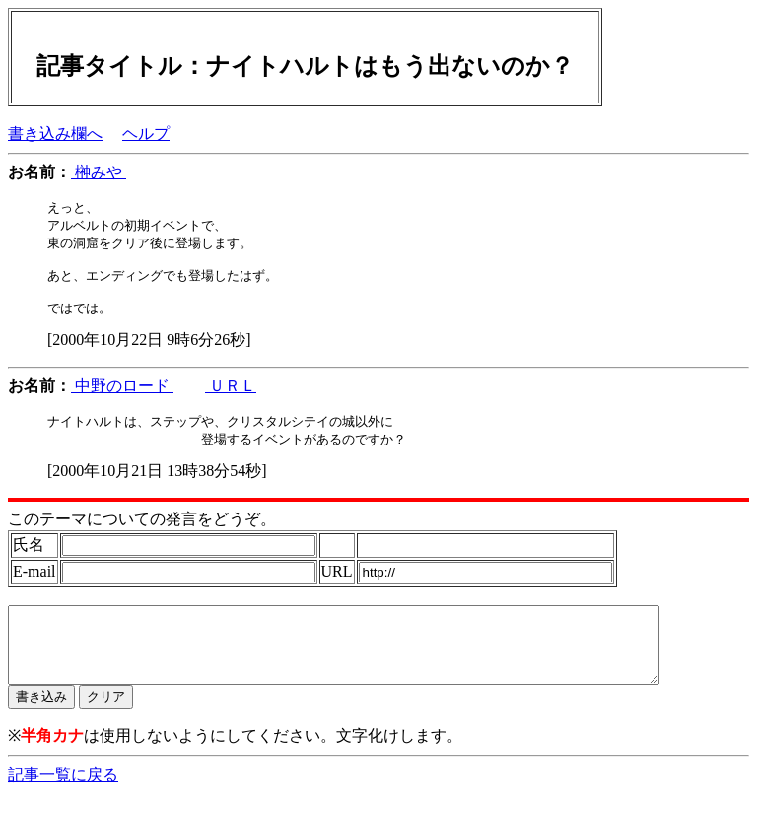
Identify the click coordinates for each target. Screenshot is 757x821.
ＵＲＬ (230, 396)
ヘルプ (146, 133)
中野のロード (122, 396)
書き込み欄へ (55, 133)
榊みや (98, 172)
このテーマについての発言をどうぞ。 (142, 531)
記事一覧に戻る (63, 801)
